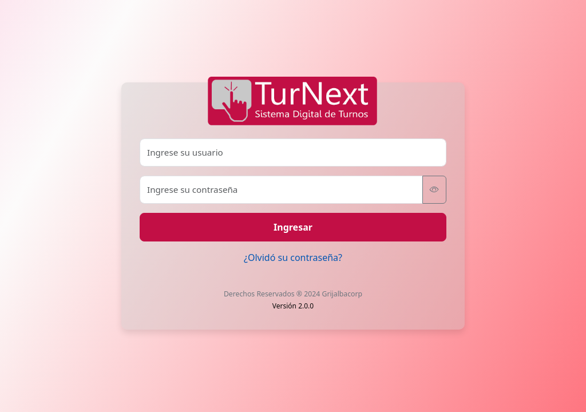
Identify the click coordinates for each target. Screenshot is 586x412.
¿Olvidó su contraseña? (293, 257)
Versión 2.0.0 (293, 306)
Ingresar (293, 227)
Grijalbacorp (342, 294)
